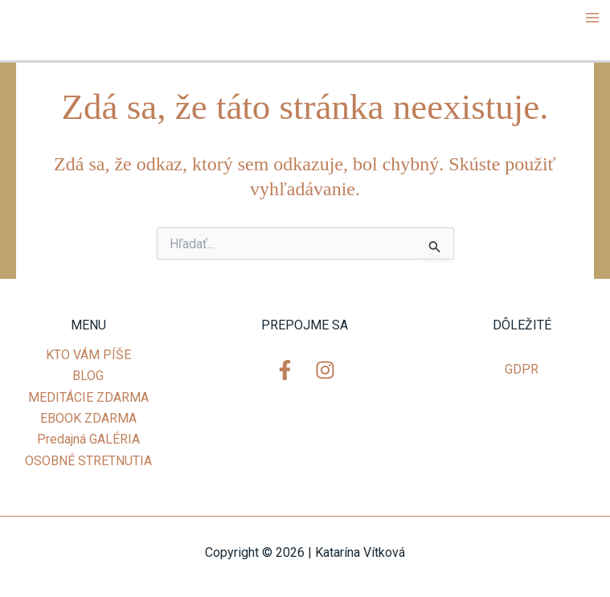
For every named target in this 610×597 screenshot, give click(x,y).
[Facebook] (285, 370)
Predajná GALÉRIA (88, 439)
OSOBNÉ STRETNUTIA (88, 460)
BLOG (88, 375)
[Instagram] (325, 370)
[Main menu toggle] (592, 17)
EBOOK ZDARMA (88, 418)
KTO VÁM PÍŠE (88, 354)
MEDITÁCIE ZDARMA (88, 397)
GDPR (521, 369)
